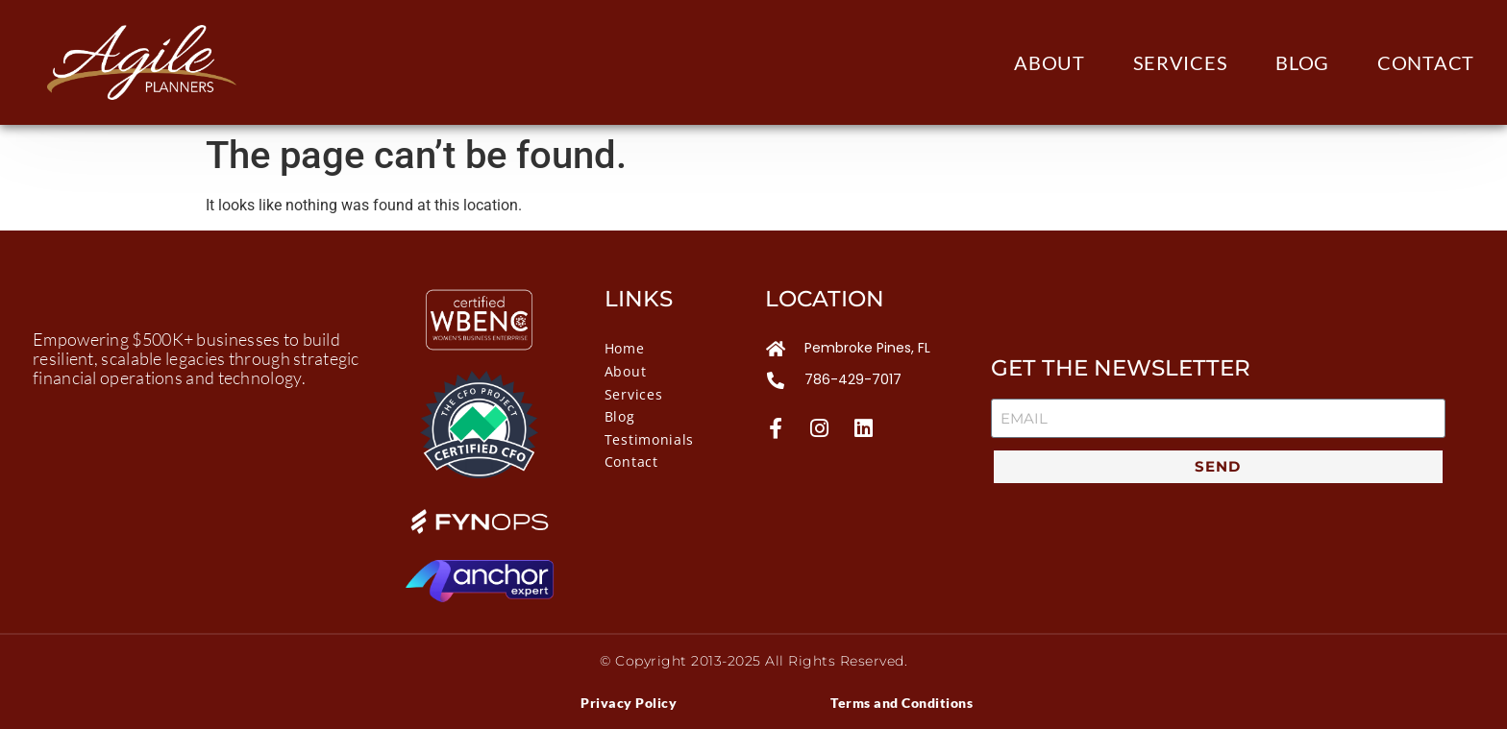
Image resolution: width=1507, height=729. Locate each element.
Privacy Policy (629, 702)
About (1049, 62)
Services (1180, 62)
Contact (1425, 62)
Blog (1302, 62)
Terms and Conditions (901, 702)
